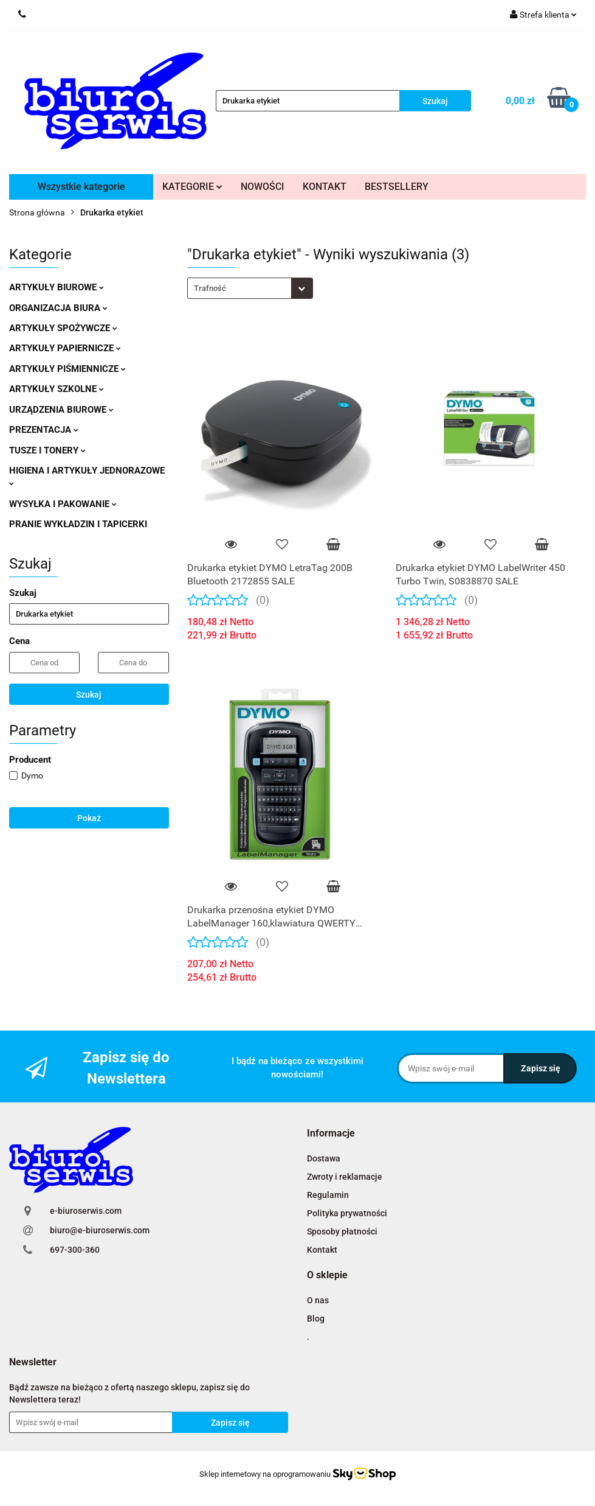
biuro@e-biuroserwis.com (100, 1230)
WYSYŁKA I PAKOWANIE (63, 504)
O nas (318, 1300)
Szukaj (88, 694)
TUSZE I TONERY (47, 450)
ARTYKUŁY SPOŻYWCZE (63, 328)
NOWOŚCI (262, 186)
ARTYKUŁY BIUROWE (56, 287)
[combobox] (250, 288)
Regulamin (328, 1195)
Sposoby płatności (342, 1231)
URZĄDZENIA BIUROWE (61, 409)
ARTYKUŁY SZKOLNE (56, 389)
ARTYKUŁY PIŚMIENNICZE (67, 368)
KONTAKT (324, 186)
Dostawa (323, 1158)
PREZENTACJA (43, 429)
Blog (316, 1318)
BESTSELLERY (396, 186)
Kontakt (322, 1250)
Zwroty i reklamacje (344, 1177)
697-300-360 (75, 1250)
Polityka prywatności (347, 1213)
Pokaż (89, 818)
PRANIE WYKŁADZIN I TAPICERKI (78, 524)
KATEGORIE (192, 186)
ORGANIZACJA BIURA (58, 308)
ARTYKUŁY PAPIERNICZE (65, 348)
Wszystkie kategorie (81, 186)
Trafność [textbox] (210, 288)
